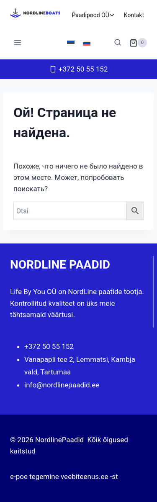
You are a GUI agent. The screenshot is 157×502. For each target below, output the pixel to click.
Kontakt (134, 15)
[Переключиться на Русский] (87, 43)
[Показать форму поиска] (117, 42)
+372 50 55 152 (49, 346)
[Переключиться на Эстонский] (71, 43)
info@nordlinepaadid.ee (61, 385)
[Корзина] (138, 42)
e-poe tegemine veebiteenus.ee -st (64, 476)
